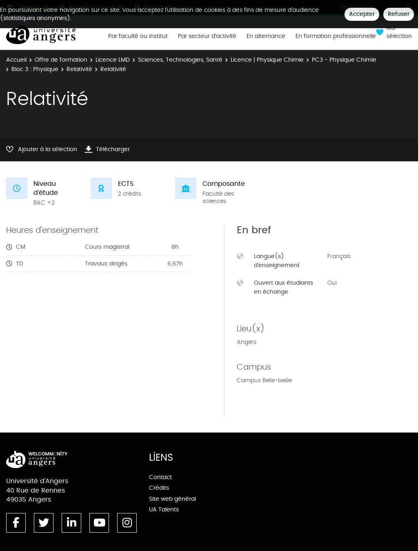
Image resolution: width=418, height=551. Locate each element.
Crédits (159, 488)
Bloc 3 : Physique (34, 69)
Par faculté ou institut (138, 36)
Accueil (16, 60)
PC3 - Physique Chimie (344, 60)
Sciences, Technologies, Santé (180, 60)
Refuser (398, 14)
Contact (160, 477)
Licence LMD (113, 60)
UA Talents (164, 509)
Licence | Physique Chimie (267, 60)
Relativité (79, 69)
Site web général (172, 499)
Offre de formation (61, 60)
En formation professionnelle (336, 36)
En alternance (266, 36)
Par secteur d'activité (207, 36)
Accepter (362, 14)
